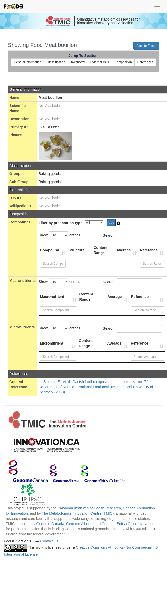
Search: (132, 235)
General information (27, 62)
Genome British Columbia (122, 524)
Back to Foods (146, 46)
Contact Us (49, 541)
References (145, 62)
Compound (49, 250)
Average (123, 250)
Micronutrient (51, 343)
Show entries (59, 235)
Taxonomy (78, 62)
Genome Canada (50, 524)
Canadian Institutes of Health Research (89, 508)
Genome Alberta (79, 524)
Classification (56, 62)
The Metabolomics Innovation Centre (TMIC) (78, 513)
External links (99, 62)
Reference (149, 250)
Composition (123, 62)
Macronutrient (52, 297)
